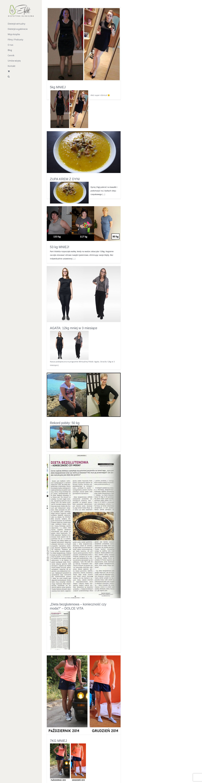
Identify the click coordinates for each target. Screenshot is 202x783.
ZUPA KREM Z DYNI (65, 179)
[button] (21, 76)
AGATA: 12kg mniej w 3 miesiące (73, 328)
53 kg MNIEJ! (59, 247)
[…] (103, 194)
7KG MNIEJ (58, 741)
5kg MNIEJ (58, 87)
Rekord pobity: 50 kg (64, 423)
